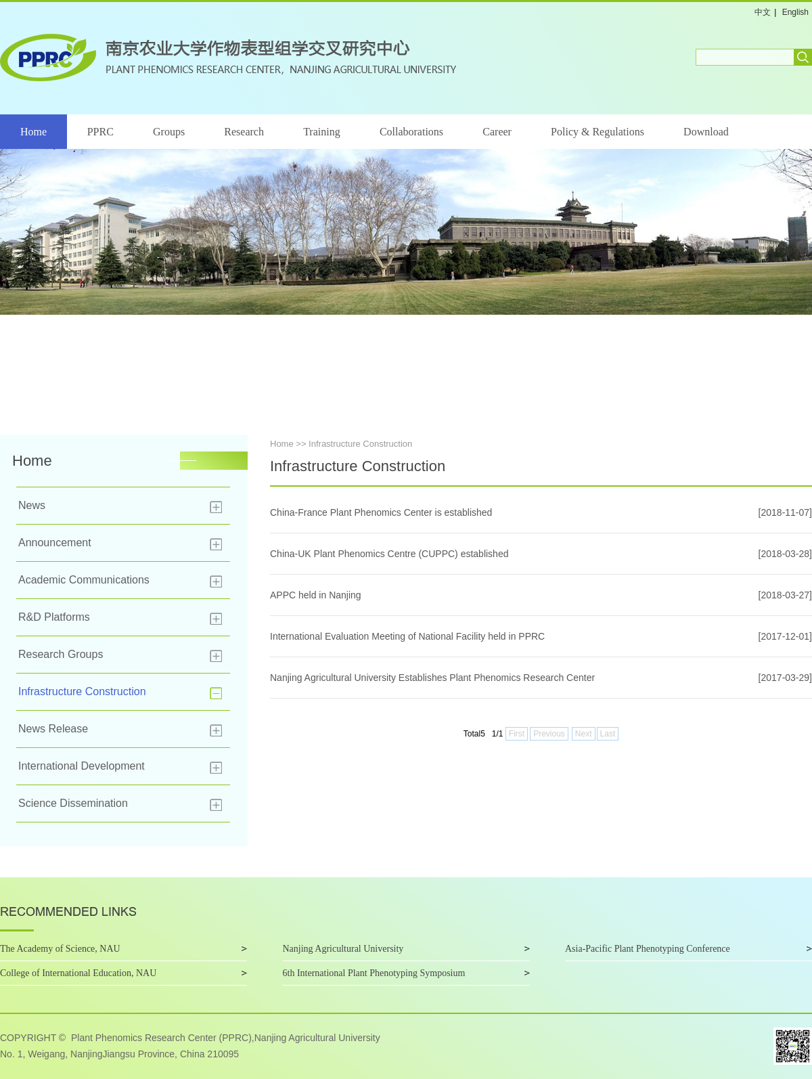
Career (497, 131)
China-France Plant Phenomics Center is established (381, 512)
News (31, 505)
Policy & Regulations (597, 131)
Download (706, 131)
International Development (81, 766)
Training (321, 131)
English (795, 12)
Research (244, 131)
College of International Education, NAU (78, 973)
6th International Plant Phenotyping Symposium (374, 973)
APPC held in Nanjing (315, 595)
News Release (53, 728)
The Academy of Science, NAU (60, 949)
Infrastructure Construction (82, 691)
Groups (169, 131)
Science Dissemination (73, 803)
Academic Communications (84, 580)
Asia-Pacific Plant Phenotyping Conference (647, 949)
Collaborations (411, 131)
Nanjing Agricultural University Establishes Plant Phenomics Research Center (432, 677)
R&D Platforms (54, 617)
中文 (762, 12)
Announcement (54, 542)
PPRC (100, 131)
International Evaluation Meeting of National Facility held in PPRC (407, 636)
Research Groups (60, 654)
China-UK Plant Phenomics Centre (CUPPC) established (389, 553)
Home (33, 131)
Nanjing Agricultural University (343, 949)
